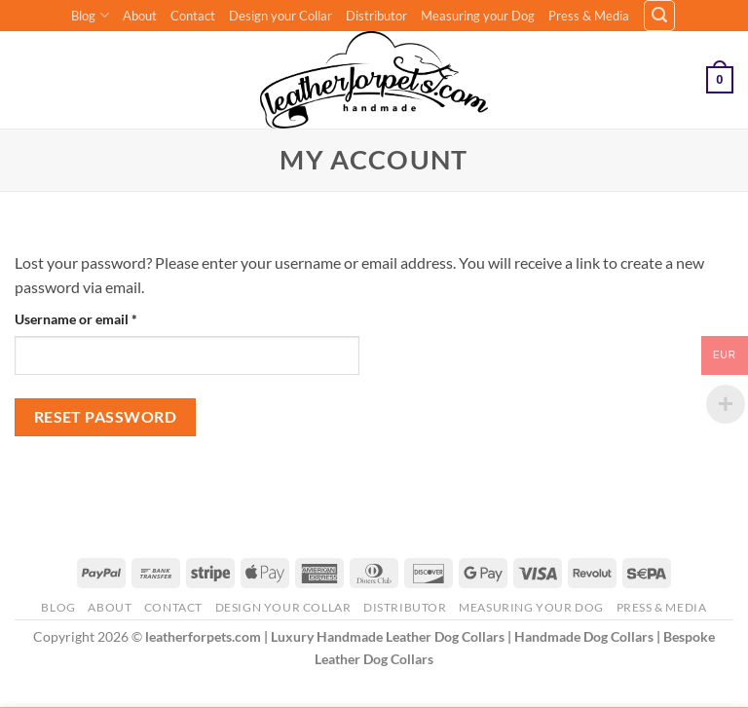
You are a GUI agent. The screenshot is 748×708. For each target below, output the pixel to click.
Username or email (103, 317)
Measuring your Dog (478, 15)
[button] (659, 15)
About (140, 15)
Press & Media (588, 15)
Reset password (105, 417)
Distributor (376, 15)
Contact (192, 15)
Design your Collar (280, 15)
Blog (89, 15)
